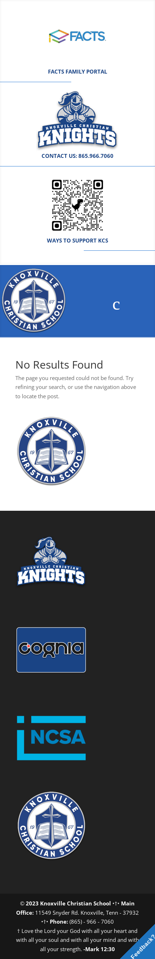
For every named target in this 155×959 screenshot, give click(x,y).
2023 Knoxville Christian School (68, 903)
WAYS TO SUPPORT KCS (77, 240)
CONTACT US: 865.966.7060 (77, 155)
